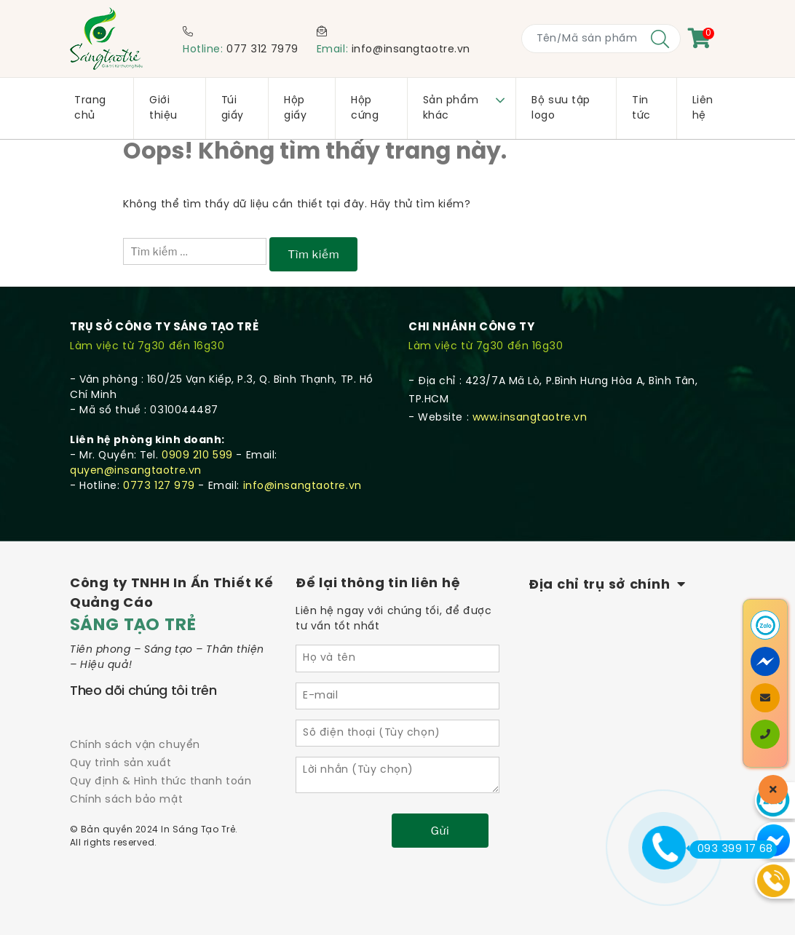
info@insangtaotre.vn (411, 49)
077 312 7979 (262, 49)
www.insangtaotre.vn (530, 418)
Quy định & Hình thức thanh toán (160, 781)
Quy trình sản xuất (120, 763)
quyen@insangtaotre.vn (136, 471)
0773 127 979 (159, 486)
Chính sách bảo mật (126, 800)
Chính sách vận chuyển (135, 745)
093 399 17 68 (731, 849)
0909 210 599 (197, 455)
